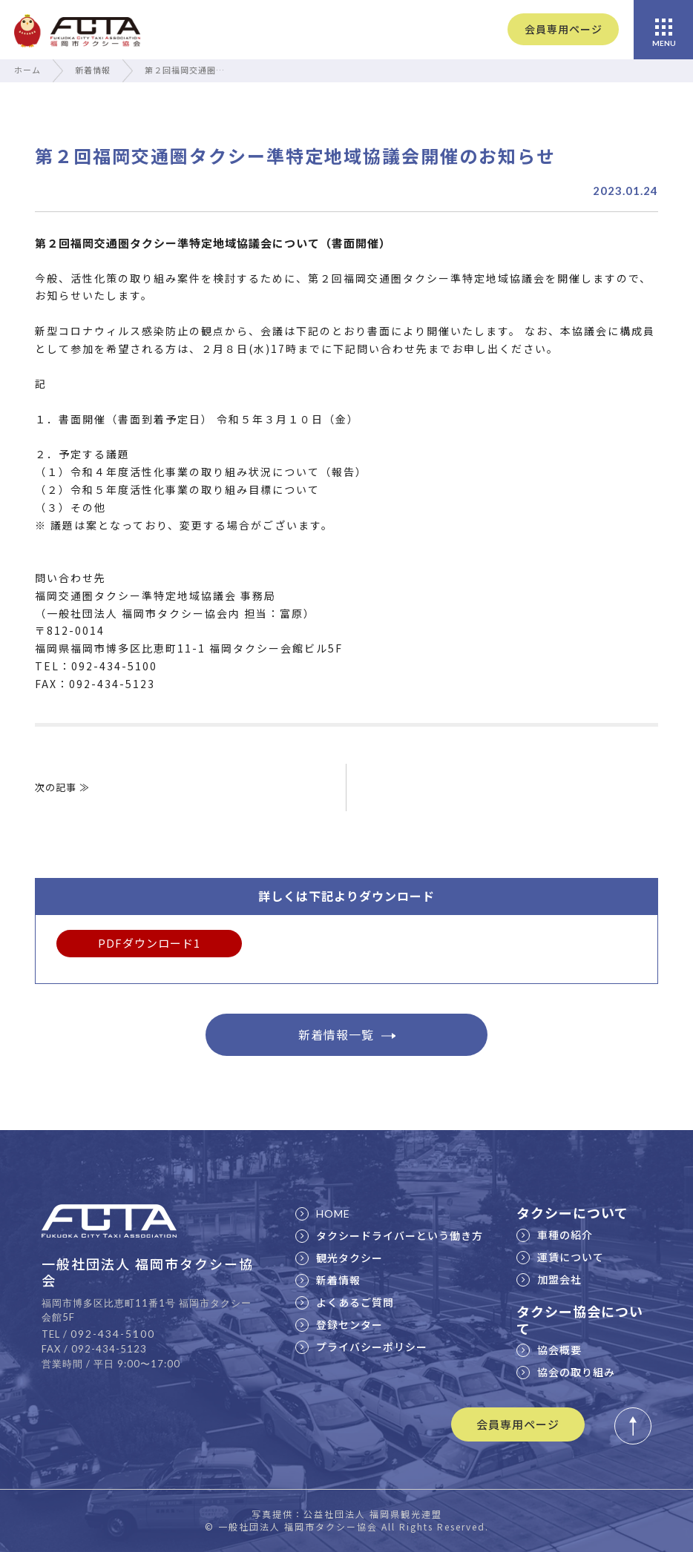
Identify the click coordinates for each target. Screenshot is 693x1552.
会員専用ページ (563, 29)
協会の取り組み (565, 1371)
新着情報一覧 (346, 1034)
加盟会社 (549, 1279)
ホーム (27, 70)
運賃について (560, 1256)
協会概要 (549, 1349)
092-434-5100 (112, 1333)
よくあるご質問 (344, 1302)
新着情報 (93, 70)
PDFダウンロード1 (149, 943)
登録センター (339, 1324)
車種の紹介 (554, 1234)
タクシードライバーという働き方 (389, 1235)
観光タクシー (339, 1257)
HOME (322, 1213)
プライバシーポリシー (361, 1346)
